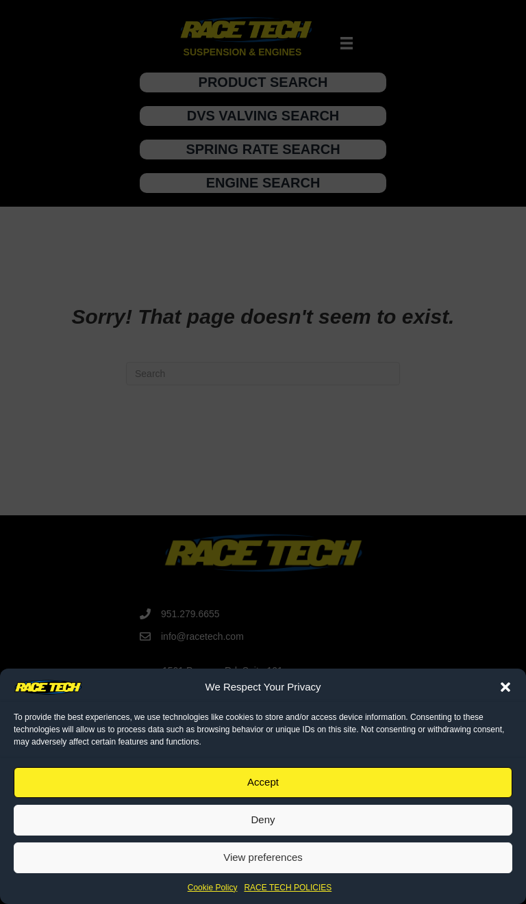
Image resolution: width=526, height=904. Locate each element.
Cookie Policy (213, 887)
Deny (263, 819)
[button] (505, 687)
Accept (263, 782)
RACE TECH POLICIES (287, 887)
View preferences (263, 857)
